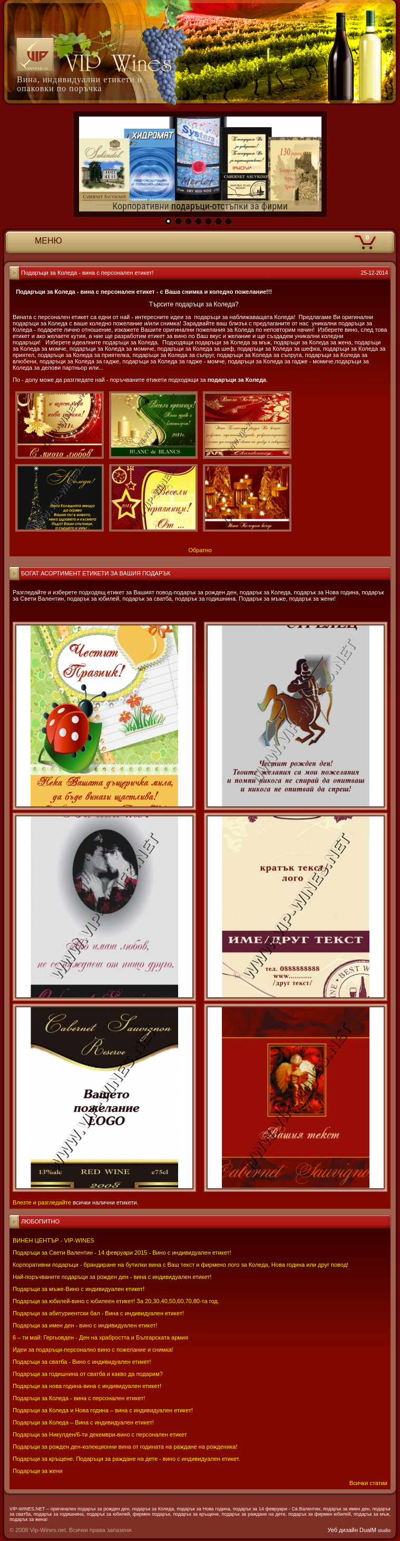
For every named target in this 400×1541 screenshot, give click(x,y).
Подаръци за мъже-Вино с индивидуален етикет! (78, 1289)
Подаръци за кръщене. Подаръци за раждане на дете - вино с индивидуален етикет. (126, 1459)
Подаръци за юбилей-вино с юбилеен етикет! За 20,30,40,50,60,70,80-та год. (116, 1301)
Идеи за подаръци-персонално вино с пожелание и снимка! (93, 1349)
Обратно (199, 550)
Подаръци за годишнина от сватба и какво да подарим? (88, 1374)
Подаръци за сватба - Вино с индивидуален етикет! (82, 1362)
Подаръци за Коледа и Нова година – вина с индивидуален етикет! (103, 1410)
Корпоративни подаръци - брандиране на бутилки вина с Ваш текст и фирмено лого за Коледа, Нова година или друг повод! (180, 1264)
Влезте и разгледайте (42, 1202)
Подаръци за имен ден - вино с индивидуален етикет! (85, 1325)
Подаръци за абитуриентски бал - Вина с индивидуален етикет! (98, 1313)
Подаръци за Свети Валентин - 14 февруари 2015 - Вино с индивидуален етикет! (122, 1252)
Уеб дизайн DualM (359, 1530)
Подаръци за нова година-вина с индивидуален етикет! (87, 1386)
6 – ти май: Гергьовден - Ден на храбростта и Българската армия (100, 1337)
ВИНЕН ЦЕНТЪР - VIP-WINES (53, 1240)
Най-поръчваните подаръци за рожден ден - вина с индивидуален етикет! (112, 1277)
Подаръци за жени (38, 1471)
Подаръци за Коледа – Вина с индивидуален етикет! (83, 1422)
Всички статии (368, 1483)
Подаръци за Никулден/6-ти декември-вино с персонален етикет (100, 1434)
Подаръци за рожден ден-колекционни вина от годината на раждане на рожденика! (125, 1446)
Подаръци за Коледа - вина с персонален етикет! (79, 1398)
